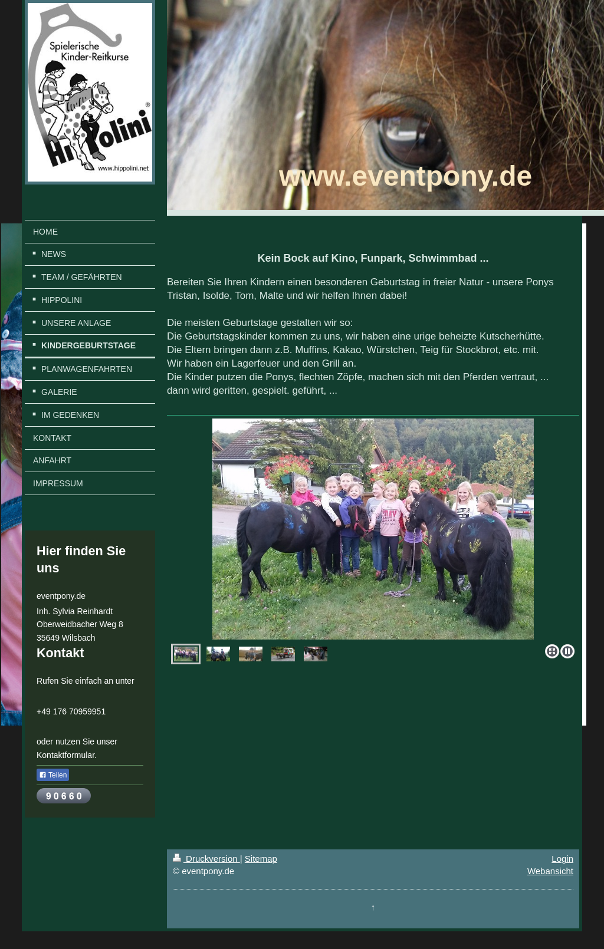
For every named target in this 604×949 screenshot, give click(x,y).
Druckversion (206, 859)
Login (562, 859)
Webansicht (550, 871)
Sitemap (261, 859)
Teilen (53, 775)
